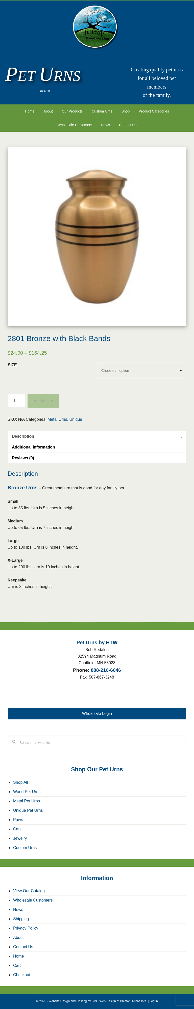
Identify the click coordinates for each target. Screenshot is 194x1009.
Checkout (21, 975)
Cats (17, 829)
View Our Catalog (29, 891)
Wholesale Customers (33, 900)
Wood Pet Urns (26, 792)
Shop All (20, 782)
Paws (18, 820)
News (18, 909)
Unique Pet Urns (28, 810)
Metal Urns (57, 419)
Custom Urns (25, 848)
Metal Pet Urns (26, 801)
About (18, 937)
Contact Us (23, 947)
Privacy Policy (25, 928)
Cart (17, 965)
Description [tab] (23, 436)
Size (12, 365)
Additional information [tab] (33, 447)
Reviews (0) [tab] (23, 458)
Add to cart (43, 401)
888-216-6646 (106, 670)
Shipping (21, 919)
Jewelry (20, 838)
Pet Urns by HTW (97, 28)
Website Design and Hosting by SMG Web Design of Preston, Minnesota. (97, 1001)
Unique (75, 419)
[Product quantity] (16, 401)
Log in (154, 1001)
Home (18, 956)
